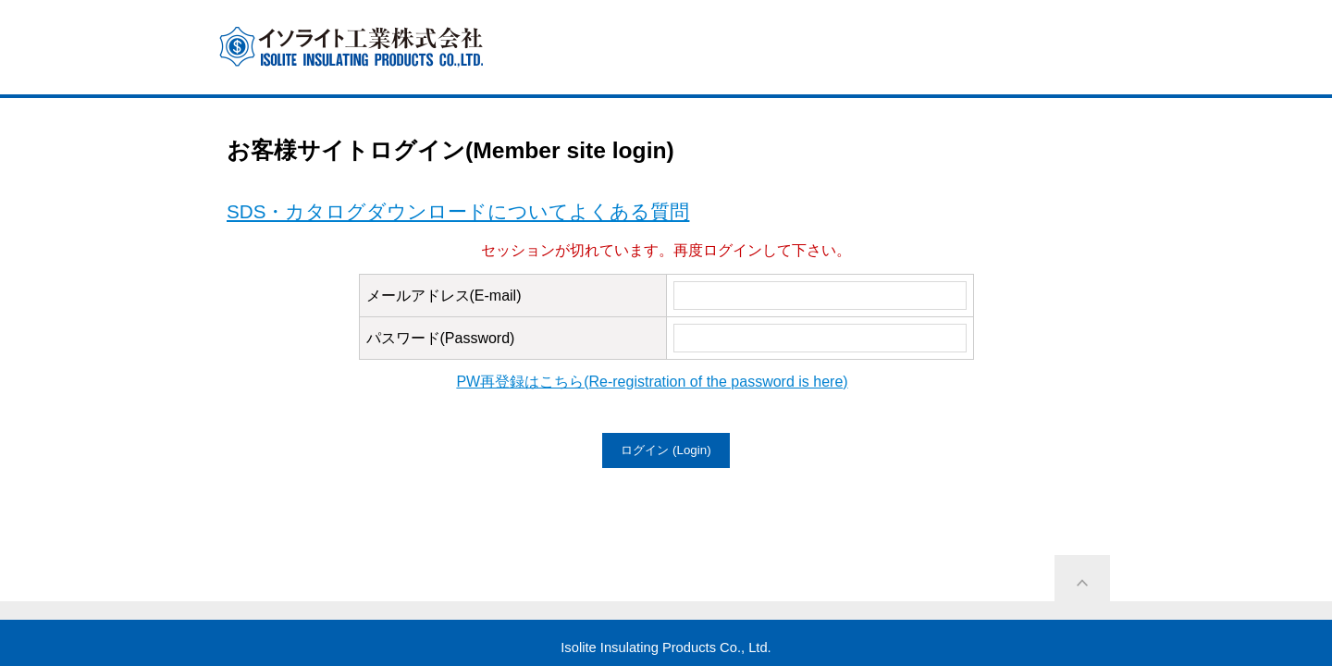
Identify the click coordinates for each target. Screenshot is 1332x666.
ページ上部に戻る (1082, 582)
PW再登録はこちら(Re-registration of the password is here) (651, 381)
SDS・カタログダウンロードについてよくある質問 (458, 211)
